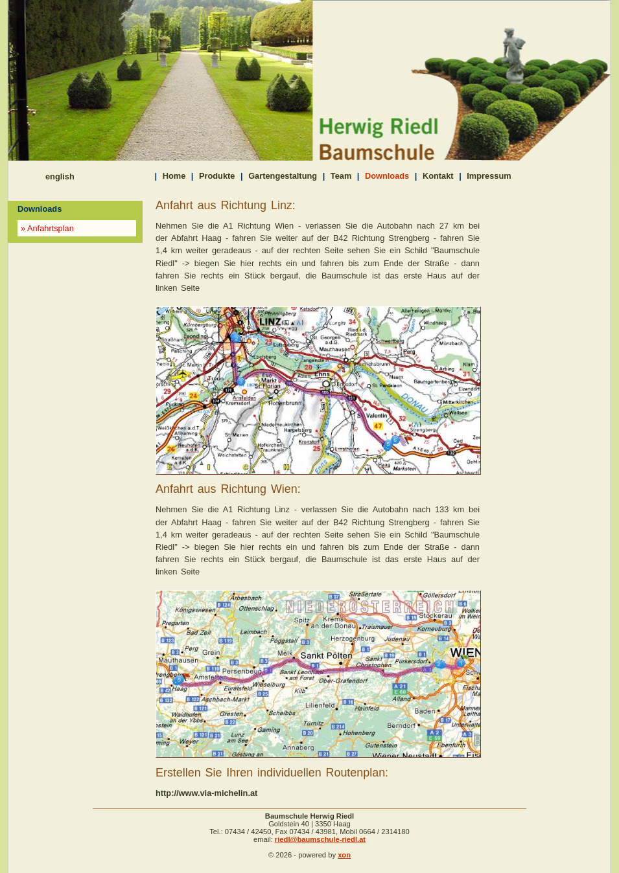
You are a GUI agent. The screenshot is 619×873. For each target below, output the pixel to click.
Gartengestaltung (282, 176)
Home (174, 176)
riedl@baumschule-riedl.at (320, 839)
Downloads (387, 176)
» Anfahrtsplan (47, 228)
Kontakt (438, 176)
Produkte (217, 176)
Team (341, 176)
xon (344, 855)
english (60, 176)
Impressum (489, 176)
